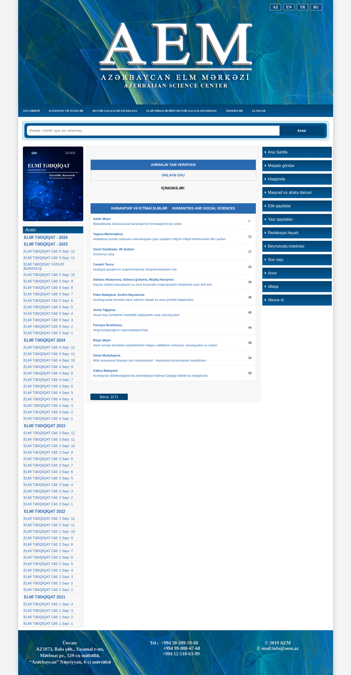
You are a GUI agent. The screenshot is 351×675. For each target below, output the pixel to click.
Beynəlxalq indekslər (285, 246)
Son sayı (274, 260)
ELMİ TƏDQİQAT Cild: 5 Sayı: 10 (49, 275)
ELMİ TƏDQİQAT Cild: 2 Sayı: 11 (49, 525)
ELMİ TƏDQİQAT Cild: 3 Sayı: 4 (48, 485)
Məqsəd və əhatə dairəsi (288, 192)
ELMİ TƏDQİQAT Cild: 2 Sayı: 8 (48, 544)
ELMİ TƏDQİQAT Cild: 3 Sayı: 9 (48, 452)
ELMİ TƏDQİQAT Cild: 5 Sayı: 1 (48, 333)
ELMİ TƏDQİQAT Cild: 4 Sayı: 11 (49, 354)
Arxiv (271, 273)
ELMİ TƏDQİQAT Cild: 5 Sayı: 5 (48, 307)
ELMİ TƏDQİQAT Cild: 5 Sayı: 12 (49, 251)
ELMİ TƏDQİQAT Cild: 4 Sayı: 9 (48, 367)
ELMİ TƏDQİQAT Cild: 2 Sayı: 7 (48, 551)
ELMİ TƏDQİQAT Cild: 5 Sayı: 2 (48, 326)
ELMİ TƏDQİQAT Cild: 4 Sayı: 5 (48, 393)
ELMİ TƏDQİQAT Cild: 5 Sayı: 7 (48, 294)
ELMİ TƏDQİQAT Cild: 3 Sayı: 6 (48, 472)
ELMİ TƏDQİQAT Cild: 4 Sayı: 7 (48, 380)
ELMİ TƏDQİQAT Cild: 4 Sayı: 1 (48, 418)
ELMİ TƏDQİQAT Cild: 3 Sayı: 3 (48, 491)
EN (289, 7)
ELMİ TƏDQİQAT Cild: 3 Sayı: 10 (49, 446)
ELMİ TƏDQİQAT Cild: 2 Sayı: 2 (48, 583)
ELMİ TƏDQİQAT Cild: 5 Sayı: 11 (49, 258)
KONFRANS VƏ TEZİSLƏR (66, 110)
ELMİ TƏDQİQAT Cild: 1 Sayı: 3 (48, 611)
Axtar (301, 131)
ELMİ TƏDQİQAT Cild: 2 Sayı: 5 (48, 564)
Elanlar (259, 110)
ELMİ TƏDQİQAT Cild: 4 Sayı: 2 (48, 412)
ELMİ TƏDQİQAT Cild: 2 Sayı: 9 (48, 538)
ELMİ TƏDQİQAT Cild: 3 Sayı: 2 (48, 498)
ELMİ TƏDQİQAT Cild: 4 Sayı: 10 (49, 360)
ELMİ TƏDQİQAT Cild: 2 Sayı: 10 (49, 531)
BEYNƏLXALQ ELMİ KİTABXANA (115, 110)
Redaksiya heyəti (281, 233)
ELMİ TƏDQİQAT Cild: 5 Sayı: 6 (48, 301)
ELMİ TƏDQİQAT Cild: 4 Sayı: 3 (48, 406)
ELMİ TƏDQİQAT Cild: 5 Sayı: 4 (48, 313)
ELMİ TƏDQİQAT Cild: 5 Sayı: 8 (48, 288)
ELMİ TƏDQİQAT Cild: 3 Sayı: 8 (48, 459)
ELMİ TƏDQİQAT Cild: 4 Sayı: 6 (48, 386)
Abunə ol (274, 300)
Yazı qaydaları (279, 219)
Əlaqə (272, 286)
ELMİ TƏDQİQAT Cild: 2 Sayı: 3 (48, 577)
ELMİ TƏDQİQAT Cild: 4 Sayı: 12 (49, 347)
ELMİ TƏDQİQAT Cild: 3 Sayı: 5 (48, 478)
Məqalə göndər (280, 165)
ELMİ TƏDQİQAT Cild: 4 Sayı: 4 (48, 399)
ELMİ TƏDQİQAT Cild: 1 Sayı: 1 (48, 623)
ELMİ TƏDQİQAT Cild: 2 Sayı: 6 (48, 557)
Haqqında (275, 179)
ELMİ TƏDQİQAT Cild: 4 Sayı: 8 (48, 373)
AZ (275, 7)
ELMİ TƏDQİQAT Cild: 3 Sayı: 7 (48, 465)
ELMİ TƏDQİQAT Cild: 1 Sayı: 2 (48, 617)
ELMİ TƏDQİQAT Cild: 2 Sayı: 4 (48, 570)
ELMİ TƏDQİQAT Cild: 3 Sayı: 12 (49, 433)
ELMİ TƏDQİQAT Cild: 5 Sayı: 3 (48, 320)
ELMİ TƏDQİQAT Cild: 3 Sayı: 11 (49, 439)
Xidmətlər (234, 110)
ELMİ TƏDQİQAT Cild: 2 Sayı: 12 (49, 518)
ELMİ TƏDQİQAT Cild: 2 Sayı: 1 (48, 590)
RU (316, 7)
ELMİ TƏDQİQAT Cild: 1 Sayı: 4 (48, 604)
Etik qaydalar (278, 206)
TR (302, 7)
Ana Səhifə (31, 110)
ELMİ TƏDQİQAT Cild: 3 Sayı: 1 (48, 504)
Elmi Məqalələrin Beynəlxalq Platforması (181, 110)
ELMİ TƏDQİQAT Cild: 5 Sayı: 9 (48, 281)
